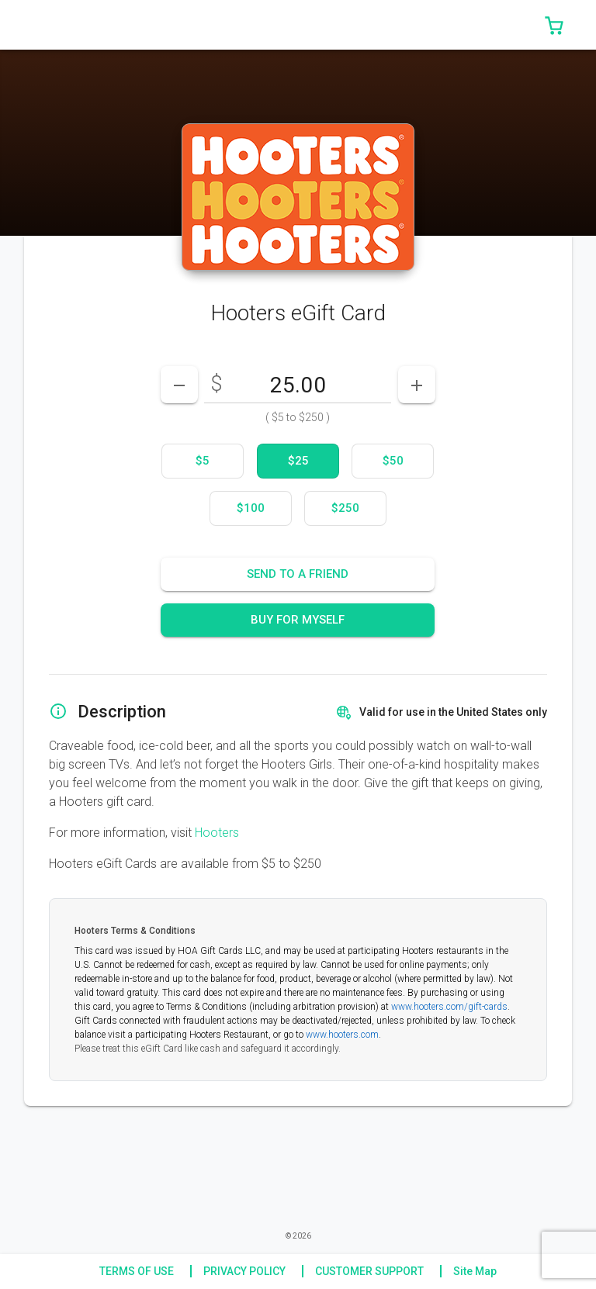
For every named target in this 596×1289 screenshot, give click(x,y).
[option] (202, 461)
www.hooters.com (342, 1034)
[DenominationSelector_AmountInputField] (297, 384)
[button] (554, 24)
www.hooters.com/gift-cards (449, 1006)
